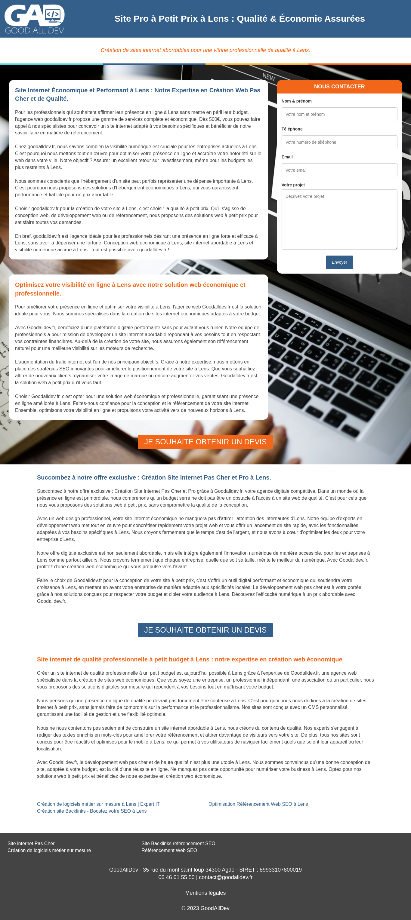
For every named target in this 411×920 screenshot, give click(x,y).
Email (287, 157)
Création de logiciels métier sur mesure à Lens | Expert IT (98, 804)
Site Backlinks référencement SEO (178, 843)
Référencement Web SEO (169, 850)
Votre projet (293, 184)
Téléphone (292, 129)
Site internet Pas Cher (31, 843)
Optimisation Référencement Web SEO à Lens (258, 804)
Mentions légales (205, 893)
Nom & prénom (297, 101)
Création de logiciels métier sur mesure (49, 850)
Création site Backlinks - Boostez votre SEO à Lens (92, 811)
